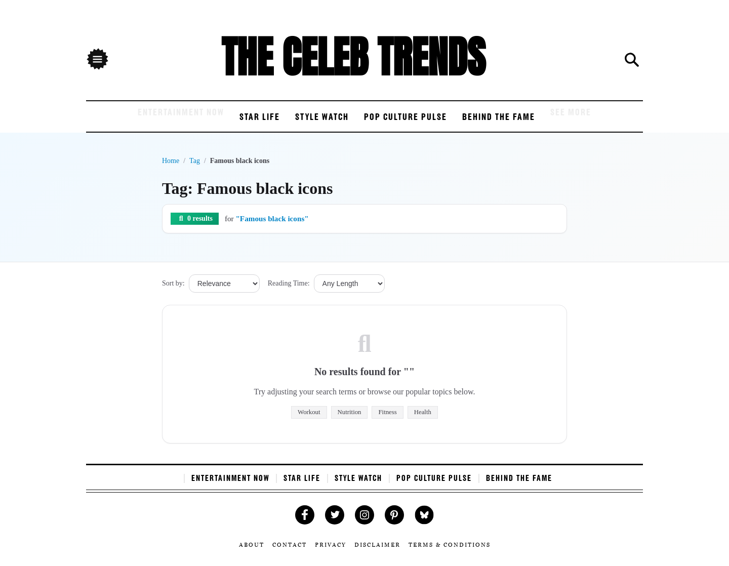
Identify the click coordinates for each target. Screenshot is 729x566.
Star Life (237, 122)
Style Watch (313, 122)
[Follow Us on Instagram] (365, 524)
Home (170, 170)
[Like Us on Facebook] (305, 524)
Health (422, 421)
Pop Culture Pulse (416, 122)
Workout (309, 421)
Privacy (331, 554)
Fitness (387, 421)
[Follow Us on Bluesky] (424, 524)
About (255, 554)
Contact (291, 554)
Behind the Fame (530, 122)
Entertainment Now (141, 122)
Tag (194, 170)
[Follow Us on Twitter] (335, 524)
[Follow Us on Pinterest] (394, 524)
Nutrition (349, 421)
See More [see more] (617, 122)
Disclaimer (377, 554)
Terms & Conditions (447, 554)
